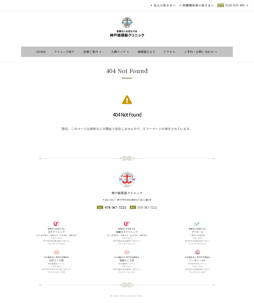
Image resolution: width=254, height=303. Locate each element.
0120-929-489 (235, 5)
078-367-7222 (115, 207)
